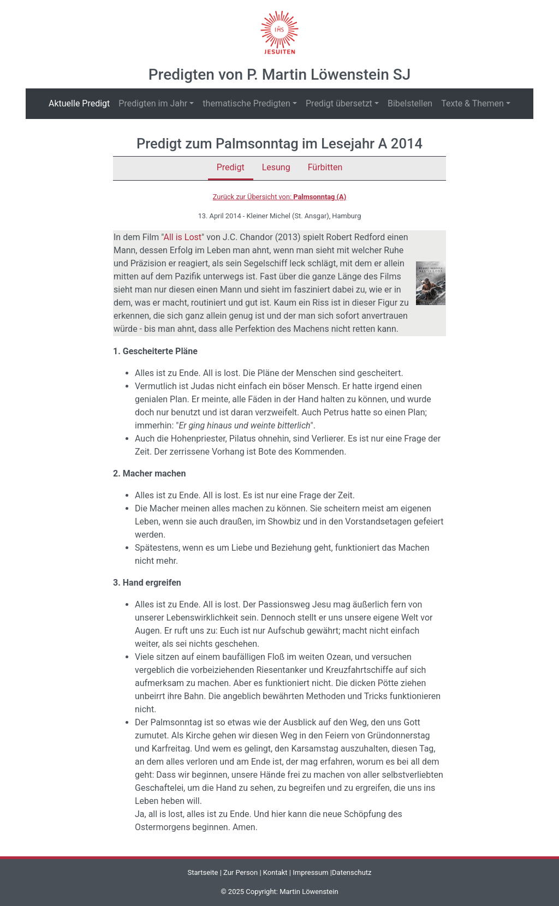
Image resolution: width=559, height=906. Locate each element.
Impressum (310, 872)
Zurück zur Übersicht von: (279, 197)
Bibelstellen (410, 103)
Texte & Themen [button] (472, 103)
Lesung (276, 167)
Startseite (202, 872)
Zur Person (240, 872)
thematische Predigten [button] (246, 103)
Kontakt (275, 872)
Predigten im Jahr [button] (152, 103)
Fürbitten (325, 167)
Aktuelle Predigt (81, 103)
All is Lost (182, 237)
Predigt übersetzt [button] (339, 103)
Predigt (231, 167)
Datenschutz (351, 872)
